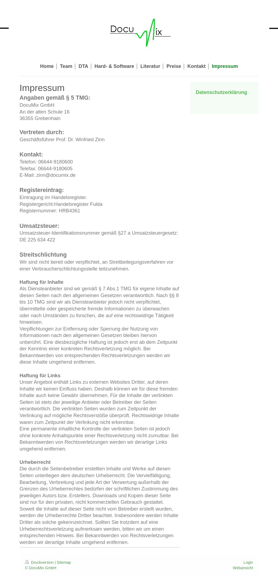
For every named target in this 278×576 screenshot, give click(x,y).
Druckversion (40, 562)
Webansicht (243, 568)
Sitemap (64, 562)
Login (248, 562)
